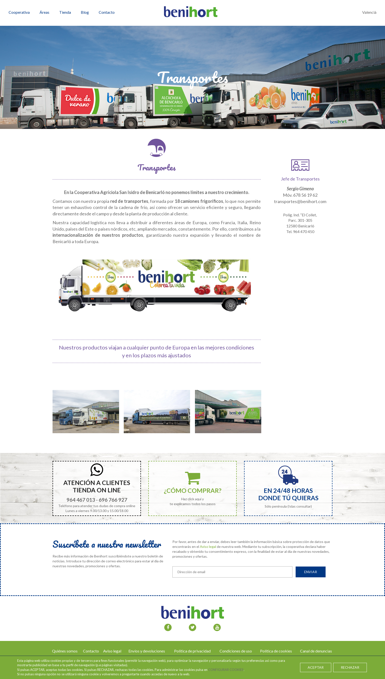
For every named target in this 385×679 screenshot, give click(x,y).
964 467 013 (81, 500)
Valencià (369, 12)
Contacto (91, 651)
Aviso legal (208, 546)
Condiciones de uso (236, 651)
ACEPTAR (316, 667)
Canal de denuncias (316, 651)
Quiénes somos (65, 651)
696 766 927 (113, 500)
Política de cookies (276, 651)
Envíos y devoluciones (146, 651)
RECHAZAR (350, 667)
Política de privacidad (192, 651)
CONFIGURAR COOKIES (226, 670)
